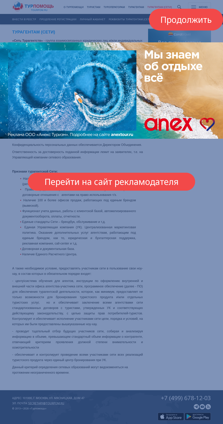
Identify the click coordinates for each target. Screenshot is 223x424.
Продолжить (186, 19)
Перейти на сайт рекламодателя (111, 181)
